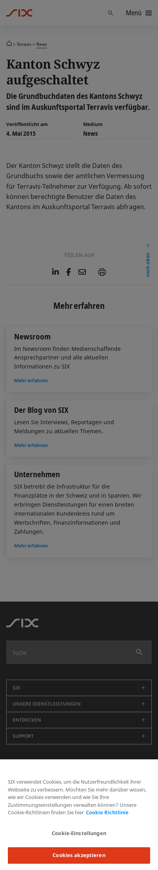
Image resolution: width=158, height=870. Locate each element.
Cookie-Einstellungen (79, 833)
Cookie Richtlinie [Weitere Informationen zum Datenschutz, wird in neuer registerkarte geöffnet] (107, 812)
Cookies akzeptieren (79, 855)
